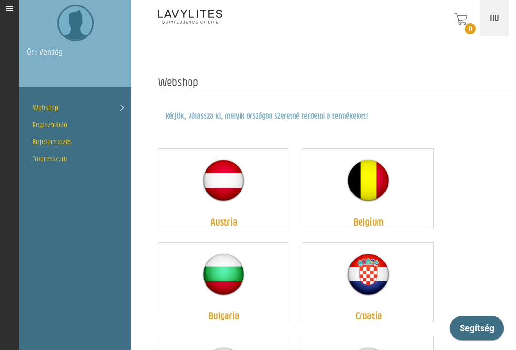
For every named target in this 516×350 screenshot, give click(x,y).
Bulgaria (223, 316)
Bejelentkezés (52, 141)
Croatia (368, 316)
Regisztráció (50, 124)
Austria (223, 222)
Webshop (45, 107)
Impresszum (50, 158)
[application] (477, 330)
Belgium (368, 222)
